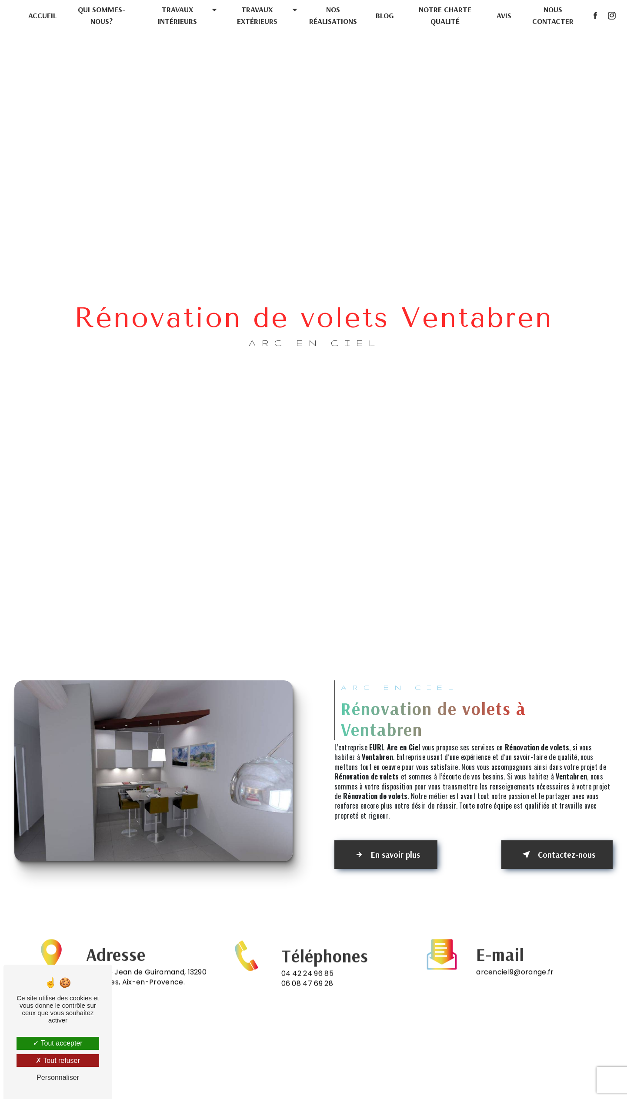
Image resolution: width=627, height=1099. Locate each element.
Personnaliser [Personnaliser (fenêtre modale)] (58, 1077)
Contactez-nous (556, 854)
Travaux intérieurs (177, 15)
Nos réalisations (333, 15)
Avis (503, 15)
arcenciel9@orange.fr (515, 963)
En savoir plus (386, 854)
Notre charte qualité (445, 15)
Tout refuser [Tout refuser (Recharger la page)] (58, 1060)
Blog (385, 15)
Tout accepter (57, 1043)
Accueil (42, 15)
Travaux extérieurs (257, 15)
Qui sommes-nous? (101, 15)
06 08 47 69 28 (307, 992)
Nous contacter (553, 15)
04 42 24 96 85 (307, 983)
